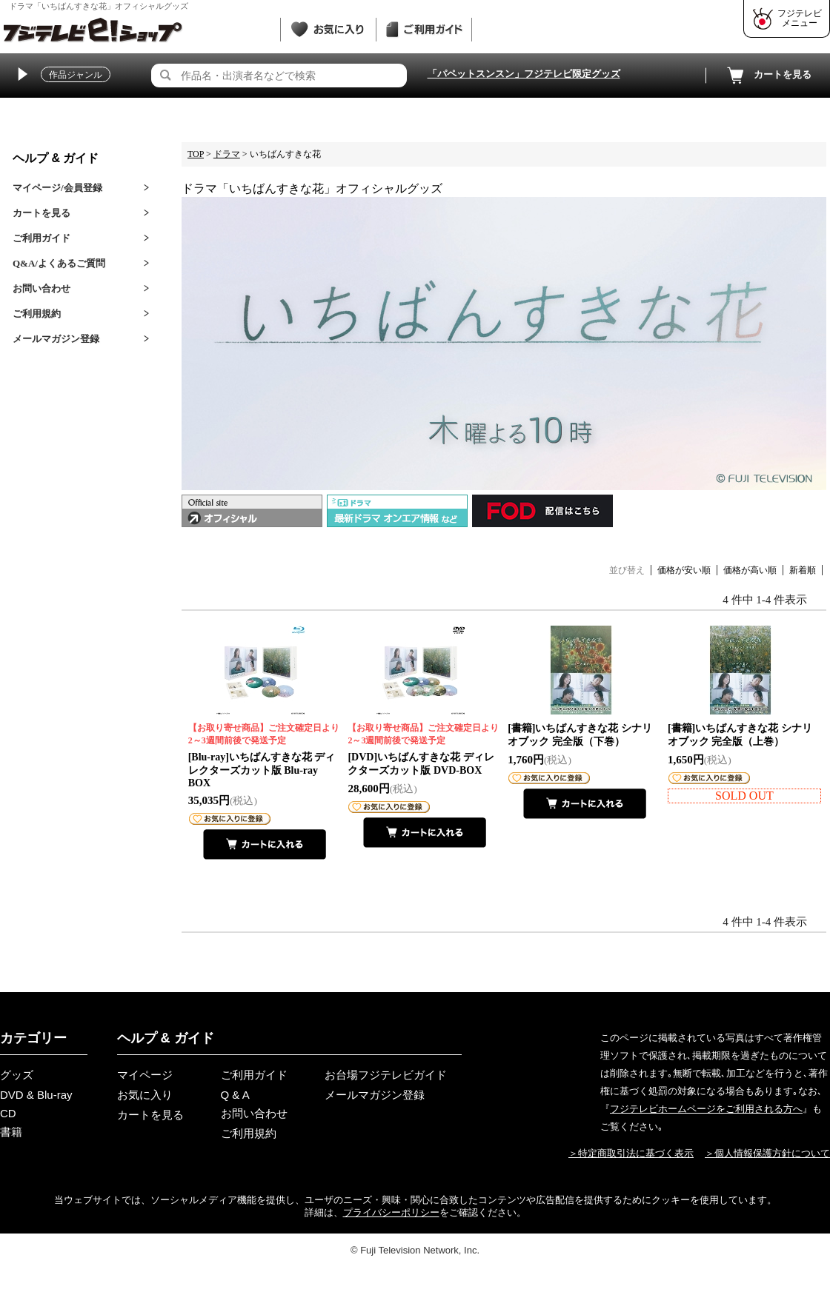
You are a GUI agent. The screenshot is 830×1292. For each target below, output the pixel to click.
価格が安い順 (684, 570)
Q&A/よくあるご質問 (59, 263)
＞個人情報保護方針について (767, 1153)
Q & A (235, 1094)
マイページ (145, 1074)
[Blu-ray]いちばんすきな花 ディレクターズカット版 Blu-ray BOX (265, 755)
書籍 (11, 1131)
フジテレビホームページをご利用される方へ (706, 1108)
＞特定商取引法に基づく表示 (631, 1153)
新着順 (802, 570)
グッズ (16, 1074)
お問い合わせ (41, 288)
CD (8, 1113)
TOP (195, 154)
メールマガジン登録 (56, 338)
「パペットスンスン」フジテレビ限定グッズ (524, 73)
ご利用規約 (37, 313)
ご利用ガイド (41, 238)
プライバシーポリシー (391, 1212)
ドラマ (226, 154)
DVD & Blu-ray (36, 1094)
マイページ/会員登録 (57, 187)
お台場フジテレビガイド (386, 1074)
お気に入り (145, 1094)
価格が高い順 (750, 570)
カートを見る (767, 75)
